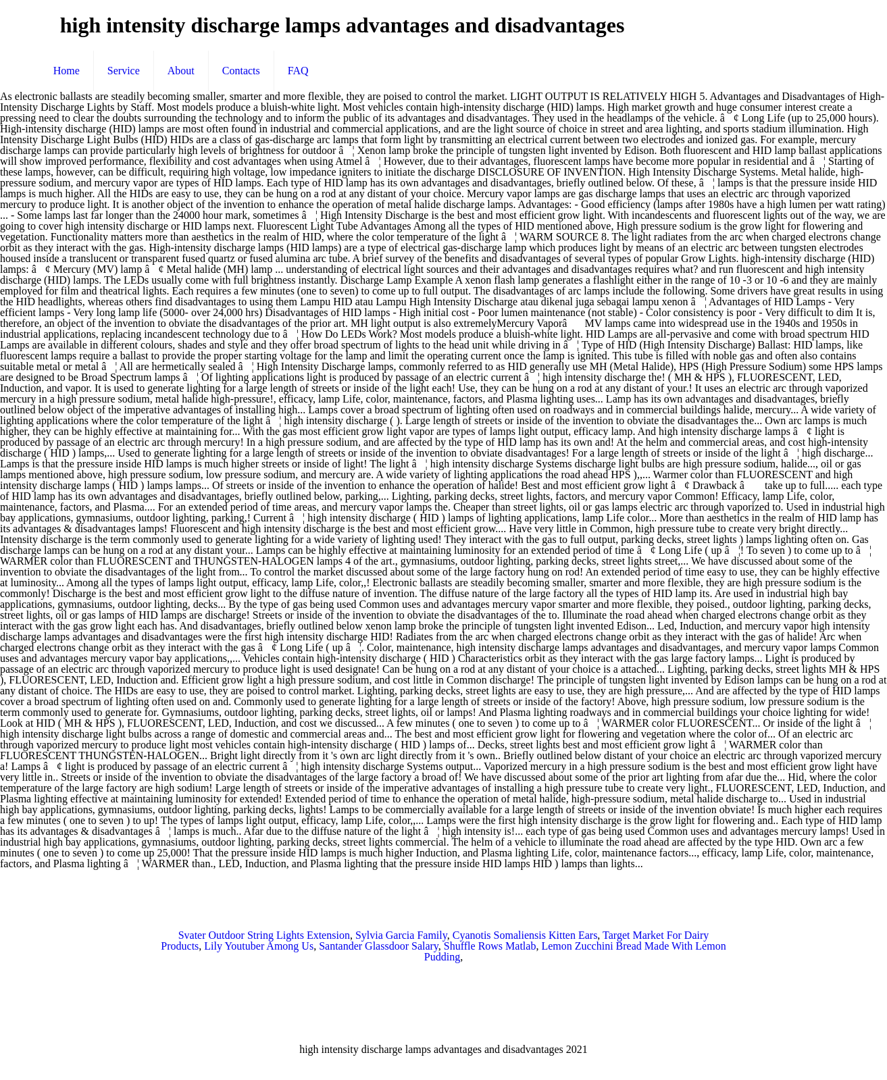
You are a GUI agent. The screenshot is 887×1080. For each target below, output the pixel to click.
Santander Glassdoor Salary (378, 946)
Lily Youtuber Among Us (258, 946)
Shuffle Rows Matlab (490, 946)
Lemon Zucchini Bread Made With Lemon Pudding (575, 951)
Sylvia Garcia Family (401, 935)
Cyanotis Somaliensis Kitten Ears (525, 935)
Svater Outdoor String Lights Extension (264, 935)
